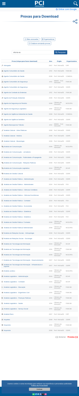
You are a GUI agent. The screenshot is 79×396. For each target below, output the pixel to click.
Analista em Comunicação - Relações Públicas (19, 163)
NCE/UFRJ (69, 103)
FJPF (67, 65)
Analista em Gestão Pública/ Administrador (17, 227)
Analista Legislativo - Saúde (12, 303)
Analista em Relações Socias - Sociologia (17, 238)
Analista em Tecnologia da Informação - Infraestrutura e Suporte (22, 265)
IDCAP (68, 168)
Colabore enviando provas (39, 43)
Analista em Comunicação (12, 146)
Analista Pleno (7, 314)
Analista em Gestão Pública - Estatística (16, 211)
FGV (67, 184)
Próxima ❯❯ (73, 337)
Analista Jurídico (8, 271)
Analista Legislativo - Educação (13, 287)
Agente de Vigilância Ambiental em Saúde (17, 114)
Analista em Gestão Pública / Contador (16, 222)
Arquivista (6, 325)
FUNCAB (68, 71)
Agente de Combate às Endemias (14, 92)
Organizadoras (48, 39)
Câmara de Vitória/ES (58, 103)
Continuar (39, 389)
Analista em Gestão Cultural (12, 173)
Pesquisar (60, 52)
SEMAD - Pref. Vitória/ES (58, 81)
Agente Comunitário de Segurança (15, 82)
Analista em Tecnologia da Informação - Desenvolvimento (22, 260)
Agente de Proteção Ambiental (13, 98)
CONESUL (69, 76)
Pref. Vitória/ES (59, 65)
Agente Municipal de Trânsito (13, 125)
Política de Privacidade (39, 385)
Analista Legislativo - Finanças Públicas (16, 298)
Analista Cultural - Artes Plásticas (14, 130)
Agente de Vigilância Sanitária (13, 119)
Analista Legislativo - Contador (13, 282)
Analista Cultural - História (12, 136)
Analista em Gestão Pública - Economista (17, 206)
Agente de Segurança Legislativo (14, 109)
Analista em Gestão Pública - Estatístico (16, 217)
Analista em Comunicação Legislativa (15, 168)
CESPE (68, 87)
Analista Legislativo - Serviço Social (15, 309)
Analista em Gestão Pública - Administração (18, 179)
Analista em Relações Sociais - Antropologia (18, 233)
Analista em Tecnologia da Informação (16, 244)
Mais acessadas (31, 39)
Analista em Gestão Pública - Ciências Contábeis (19, 190)
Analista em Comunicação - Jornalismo (16, 152)
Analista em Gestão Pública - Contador (16, 200)
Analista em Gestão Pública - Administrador (18, 184)
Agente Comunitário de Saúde (13, 71)
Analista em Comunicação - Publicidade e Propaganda (21, 157)
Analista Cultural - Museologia (13, 141)
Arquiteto (6, 319)
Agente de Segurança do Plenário (14, 103)
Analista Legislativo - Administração (15, 276)
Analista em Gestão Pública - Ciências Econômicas (20, 195)
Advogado (6, 65)
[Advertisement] (39, 29)
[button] (4, 3)
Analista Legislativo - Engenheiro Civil (15, 292)
